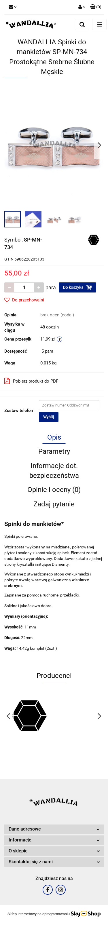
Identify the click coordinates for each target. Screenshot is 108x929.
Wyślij (48, 417)
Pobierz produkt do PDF (31, 381)
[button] (96, 7)
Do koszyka (77, 287)
